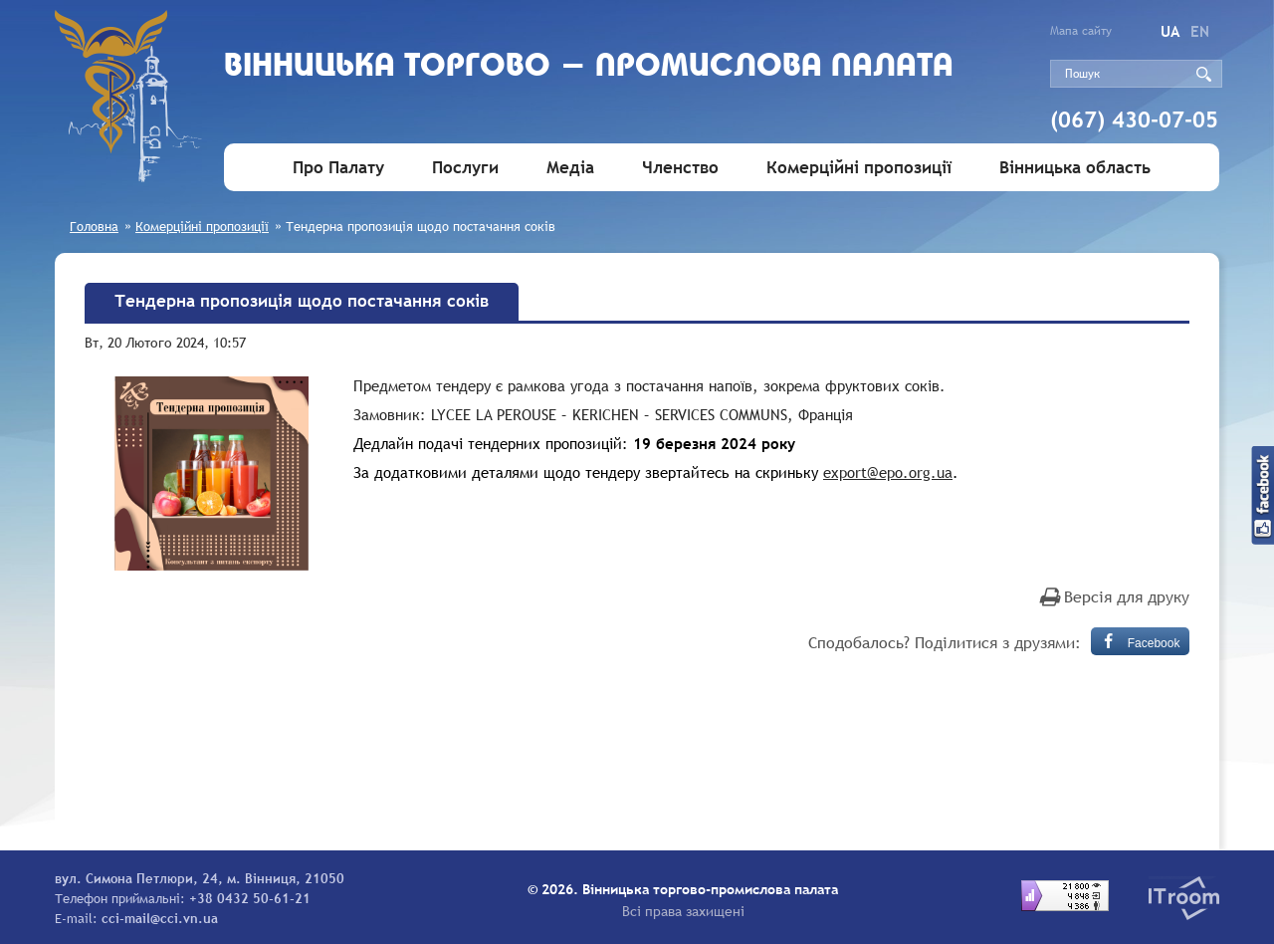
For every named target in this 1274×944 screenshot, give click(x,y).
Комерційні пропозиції (859, 167)
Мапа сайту (1081, 31)
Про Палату (338, 167)
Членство (680, 167)
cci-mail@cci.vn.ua (160, 918)
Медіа (570, 167)
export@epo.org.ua (888, 472)
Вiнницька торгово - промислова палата (589, 67)
